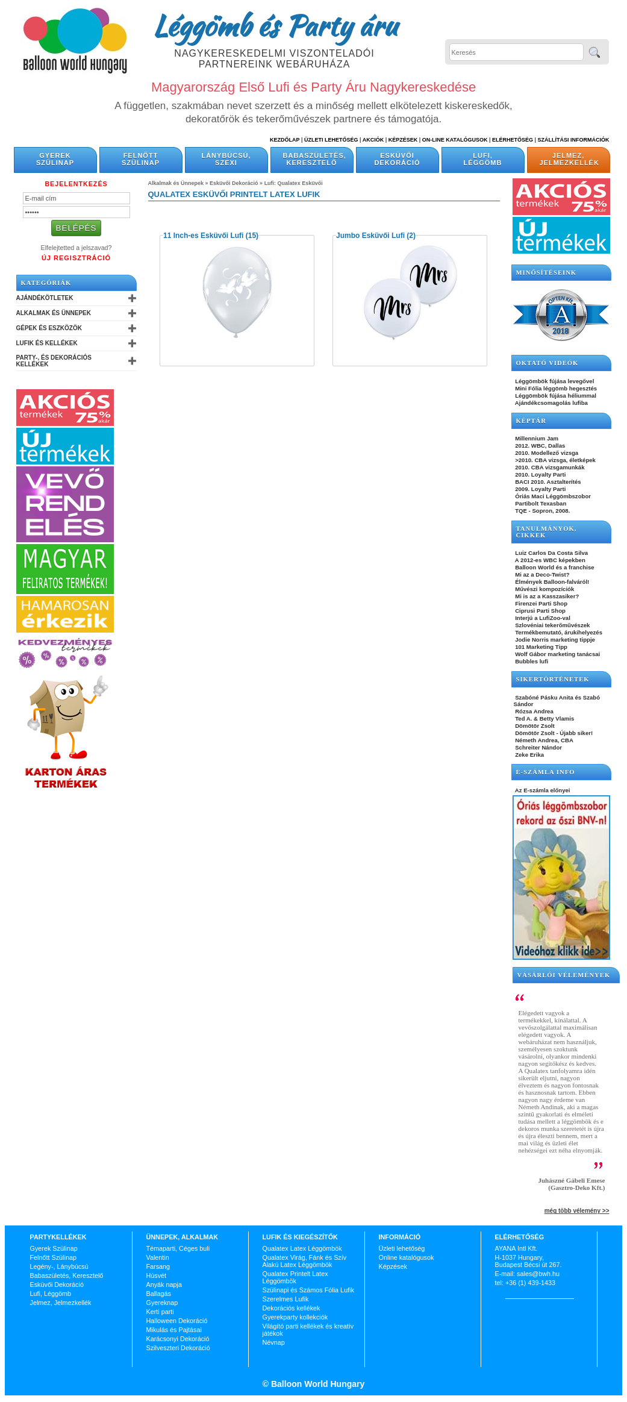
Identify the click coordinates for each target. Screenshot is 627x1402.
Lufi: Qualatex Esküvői (293, 183)
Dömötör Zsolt (534, 725)
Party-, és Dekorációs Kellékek (54, 361)
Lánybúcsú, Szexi (226, 159)
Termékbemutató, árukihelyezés (558, 632)
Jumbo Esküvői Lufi (370, 235)
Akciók (373, 140)
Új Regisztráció (76, 257)
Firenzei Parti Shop (541, 603)
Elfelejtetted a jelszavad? (76, 247)
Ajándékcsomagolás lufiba (551, 402)
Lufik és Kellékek (47, 343)
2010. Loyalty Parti (540, 474)
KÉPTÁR (531, 421)
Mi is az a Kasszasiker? (546, 596)
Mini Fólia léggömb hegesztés (555, 388)
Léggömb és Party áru (274, 25)
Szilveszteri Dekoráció (178, 1347)
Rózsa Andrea (534, 711)
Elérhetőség (512, 140)
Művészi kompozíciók (544, 589)
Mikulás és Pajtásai (174, 1329)
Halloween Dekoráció (177, 1320)
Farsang (158, 1266)
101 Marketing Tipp (540, 646)
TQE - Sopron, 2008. (542, 510)
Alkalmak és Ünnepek (53, 313)
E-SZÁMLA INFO (545, 772)
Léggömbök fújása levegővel (554, 381)
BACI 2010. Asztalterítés (547, 481)
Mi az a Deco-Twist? (542, 574)
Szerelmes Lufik (286, 1299)
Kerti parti (160, 1311)
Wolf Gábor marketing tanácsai (557, 654)
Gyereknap (162, 1302)
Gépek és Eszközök (49, 328)
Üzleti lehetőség (402, 1248)
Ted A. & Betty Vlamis (544, 718)
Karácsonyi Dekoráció (178, 1338)
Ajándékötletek (44, 298)
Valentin (157, 1257)
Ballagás (158, 1293)
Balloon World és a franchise (554, 567)
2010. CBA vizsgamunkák (549, 467)
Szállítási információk (574, 140)
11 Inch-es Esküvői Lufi (203, 235)
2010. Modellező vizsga (546, 452)
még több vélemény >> (577, 1210)
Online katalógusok (406, 1257)
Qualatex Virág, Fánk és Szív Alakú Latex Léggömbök (305, 1261)
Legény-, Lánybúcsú (59, 1266)
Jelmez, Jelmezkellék (569, 159)
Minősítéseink (546, 272)
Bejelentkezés (76, 183)
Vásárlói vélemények (564, 975)
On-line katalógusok (455, 140)
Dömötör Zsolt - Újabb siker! (553, 733)
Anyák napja (164, 1284)
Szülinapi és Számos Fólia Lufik (308, 1290)
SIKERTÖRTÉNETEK (553, 679)
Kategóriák (46, 283)
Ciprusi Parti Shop (540, 610)
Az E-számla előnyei (542, 790)
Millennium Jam (536, 438)
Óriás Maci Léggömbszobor (552, 496)
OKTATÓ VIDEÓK (547, 363)
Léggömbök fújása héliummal (555, 395)
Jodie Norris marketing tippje (554, 639)
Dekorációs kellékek (291, 1308)
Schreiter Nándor (538, 747)
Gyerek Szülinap (55, 159)
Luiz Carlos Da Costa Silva (551, 552)
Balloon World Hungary (316, 1384)
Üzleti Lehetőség (331, 140)
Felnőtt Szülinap (141, 159)
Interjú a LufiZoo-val (542, 618)
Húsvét (156, 1275)
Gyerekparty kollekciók (295, 1317)
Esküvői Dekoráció (397, 159)
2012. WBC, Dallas (540, 445)
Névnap (274, 1342)
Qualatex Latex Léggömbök (302, 1248)
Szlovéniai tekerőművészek (552, 625)
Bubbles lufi (531, 661)
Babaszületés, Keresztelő (314, 159)
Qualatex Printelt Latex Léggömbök (295, 1277)
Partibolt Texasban (540, 503)
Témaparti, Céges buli (178, 1248)
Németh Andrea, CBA (543, 740)
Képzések (403, 140)
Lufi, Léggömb (483, 159)
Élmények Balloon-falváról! (552, 581)
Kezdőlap (284, 140)
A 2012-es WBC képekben (549, 560)
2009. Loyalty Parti (540, 489)
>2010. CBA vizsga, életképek (555, 460)
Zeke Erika (529, 754)
